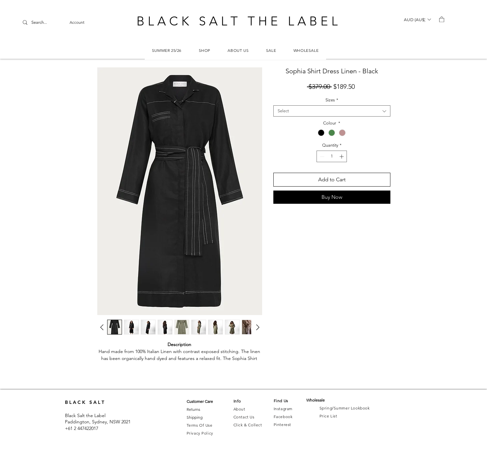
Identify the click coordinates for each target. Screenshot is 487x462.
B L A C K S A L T (84, 402)
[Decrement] (321, 156)
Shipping (194, 417)
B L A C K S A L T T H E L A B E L (237, 21)
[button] (417, 20)
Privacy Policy (200, 433)
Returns (193, 409)
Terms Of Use (200, 425)
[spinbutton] (331, 156)
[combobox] (331, 111)
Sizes (331, 99)
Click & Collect (247, 424)
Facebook (283, 416)
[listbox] (417, 20)
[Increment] (342, 156)
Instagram (283, 408)
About (239, 409)
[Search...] (47, 22)
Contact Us (244, 416)
